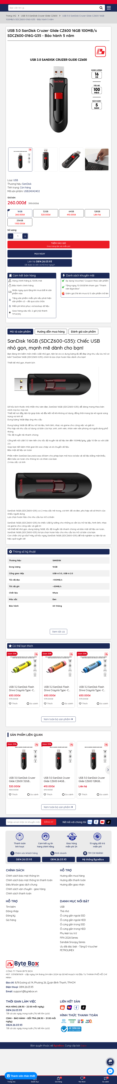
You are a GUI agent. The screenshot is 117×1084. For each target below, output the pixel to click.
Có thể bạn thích (21, 636)
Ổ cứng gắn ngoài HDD (73, 967)
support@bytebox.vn (25, 1038)
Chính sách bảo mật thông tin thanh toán (29, 927)
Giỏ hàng (11, 967)
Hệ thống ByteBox (93, 906)
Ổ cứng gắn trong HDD (73, 975)
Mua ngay (32, 253)
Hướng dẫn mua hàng (72, 922)
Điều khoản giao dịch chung (21, 931)
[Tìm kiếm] (101, 8)
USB (62, 953)
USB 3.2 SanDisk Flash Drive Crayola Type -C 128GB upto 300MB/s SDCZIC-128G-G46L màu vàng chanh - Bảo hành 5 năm (23, 679)
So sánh (32, 694)
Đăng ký (10, 962)
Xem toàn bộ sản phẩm (58, 766)
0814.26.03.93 (24, 906)
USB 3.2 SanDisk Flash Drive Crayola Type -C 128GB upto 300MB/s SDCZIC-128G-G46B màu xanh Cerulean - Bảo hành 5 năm (92, 679)
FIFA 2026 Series (69, 984)
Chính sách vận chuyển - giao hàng (25, 936)
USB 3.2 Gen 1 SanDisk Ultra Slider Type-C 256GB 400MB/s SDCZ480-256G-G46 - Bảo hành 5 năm (21, 739)
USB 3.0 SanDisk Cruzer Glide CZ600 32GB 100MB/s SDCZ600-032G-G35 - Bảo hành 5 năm (23, 826)
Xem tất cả (58, 622)
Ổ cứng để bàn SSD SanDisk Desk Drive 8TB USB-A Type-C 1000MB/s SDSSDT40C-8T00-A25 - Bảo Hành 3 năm (58, 739)
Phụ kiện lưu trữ (68, 980)
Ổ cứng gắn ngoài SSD (72, 962)
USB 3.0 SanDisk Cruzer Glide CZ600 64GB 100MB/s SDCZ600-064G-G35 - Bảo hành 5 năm (58, 826)
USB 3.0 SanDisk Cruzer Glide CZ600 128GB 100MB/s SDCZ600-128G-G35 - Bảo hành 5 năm (93, 826)
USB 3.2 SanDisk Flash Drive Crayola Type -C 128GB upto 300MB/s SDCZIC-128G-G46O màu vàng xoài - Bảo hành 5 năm (57, 679)
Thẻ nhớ (64, 958)
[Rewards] (21, 1075)
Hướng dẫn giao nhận (72, 931)
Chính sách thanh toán (18, 940)
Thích (13, 694)
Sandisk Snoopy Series (72, 989)
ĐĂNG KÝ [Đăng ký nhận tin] (48, 869)
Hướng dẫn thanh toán (73, 927)
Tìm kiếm (11, 953)
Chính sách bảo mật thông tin (22, 922)
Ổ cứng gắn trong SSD (72, 971)
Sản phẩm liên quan (26, 782)
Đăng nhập (12, 958)
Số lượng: (12, 230)
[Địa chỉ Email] (31, 869)
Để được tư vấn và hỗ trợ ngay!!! (84, 254)
